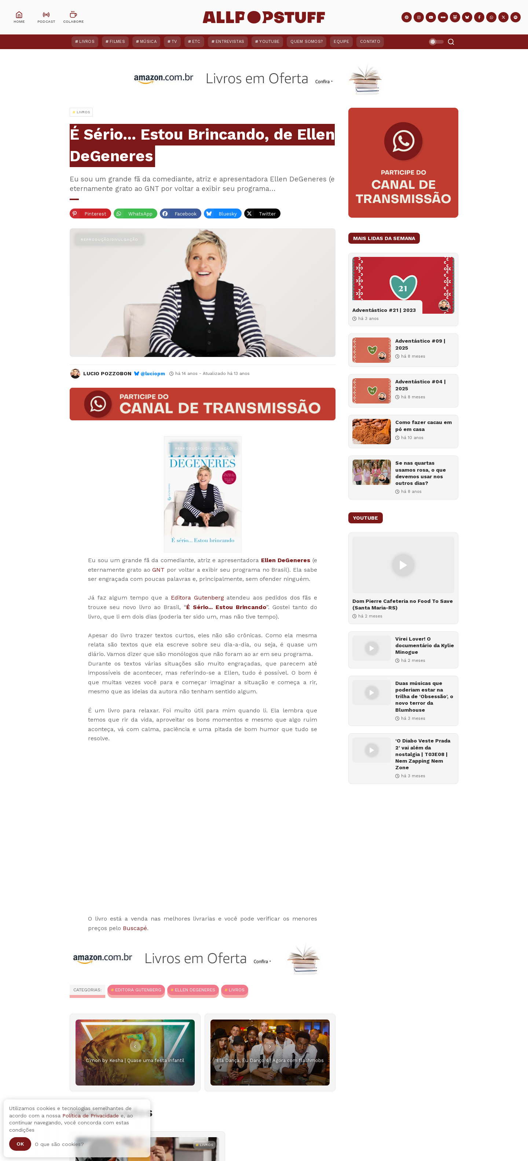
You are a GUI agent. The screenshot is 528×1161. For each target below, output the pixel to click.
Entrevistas (230, 41)
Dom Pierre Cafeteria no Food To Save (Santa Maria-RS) (402, 604)
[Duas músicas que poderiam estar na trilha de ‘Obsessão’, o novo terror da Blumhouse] (371, 692)
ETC (196, 41)
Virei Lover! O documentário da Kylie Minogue (424, 645)
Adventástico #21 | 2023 (384, 310)
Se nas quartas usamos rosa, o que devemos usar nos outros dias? (420, 473)
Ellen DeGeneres (286, 560)
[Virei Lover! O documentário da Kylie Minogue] (371, 648)
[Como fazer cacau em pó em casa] (371, 431)
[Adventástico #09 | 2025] (371, 350)
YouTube (269, 41)
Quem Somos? (306, 41)
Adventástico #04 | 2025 (420, 385)
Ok (20, 1144)
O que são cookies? (59, 1144)
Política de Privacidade (90, 1115)
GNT (158, 569)
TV (174, 41)
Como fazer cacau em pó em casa (423, 425)
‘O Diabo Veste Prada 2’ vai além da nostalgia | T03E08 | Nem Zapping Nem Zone (422, 754)
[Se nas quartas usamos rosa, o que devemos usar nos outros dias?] (371, 472)
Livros (87, 41)
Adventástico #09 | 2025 (420, 344)
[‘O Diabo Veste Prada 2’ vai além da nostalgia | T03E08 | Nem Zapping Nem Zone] (371, 750)
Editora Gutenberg (197, 597)
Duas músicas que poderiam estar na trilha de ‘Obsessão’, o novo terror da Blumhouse (424, 696)
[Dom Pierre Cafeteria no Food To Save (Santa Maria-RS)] (403, 565)
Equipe (341, 41)
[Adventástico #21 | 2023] (403, 285)
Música (148, 41)
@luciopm (152, 373)
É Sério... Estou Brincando (226, 607)
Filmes (117, 41)
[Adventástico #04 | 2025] (371, 390)
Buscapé (135, 928)
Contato (370, 41)
